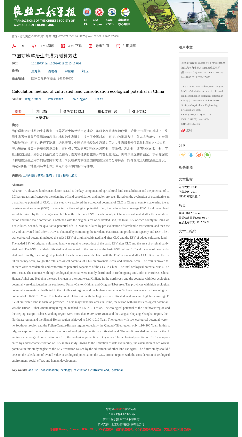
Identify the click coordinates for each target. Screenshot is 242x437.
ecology (65, 370)
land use (33, 370)
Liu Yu (99, 99)
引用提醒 (129, 46)
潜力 (74, 175)
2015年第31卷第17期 (44, 36)
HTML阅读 (46, 46)
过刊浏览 (25, 36)
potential (117, 370)
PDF (22, 46)
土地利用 (29, 175)
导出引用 (102, 46)
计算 (57, 175)
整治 (40, 175)
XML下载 (75, 46)
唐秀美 (36, 71)
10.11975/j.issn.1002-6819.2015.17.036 (56, 63)
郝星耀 (69, 71)
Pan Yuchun (55, 99)
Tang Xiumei (32, 99)
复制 (189, 130)
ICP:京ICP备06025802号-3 (121, 414)
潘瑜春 (52, 71)
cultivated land (99, 370)
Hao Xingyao (78, 99)
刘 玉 (85, 71)
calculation (80, 370)
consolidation (49, 370)
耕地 (66, 175)
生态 (49, 175)
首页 (14, 36)
